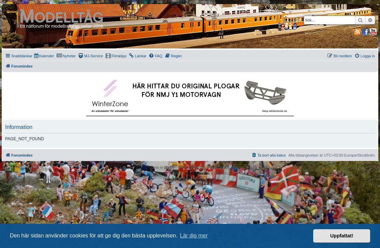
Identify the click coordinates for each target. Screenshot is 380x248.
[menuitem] (44, 56)
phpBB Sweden (197, 173)
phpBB (169, 167)
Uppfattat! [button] (341, 235)
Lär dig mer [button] (194, 235)
